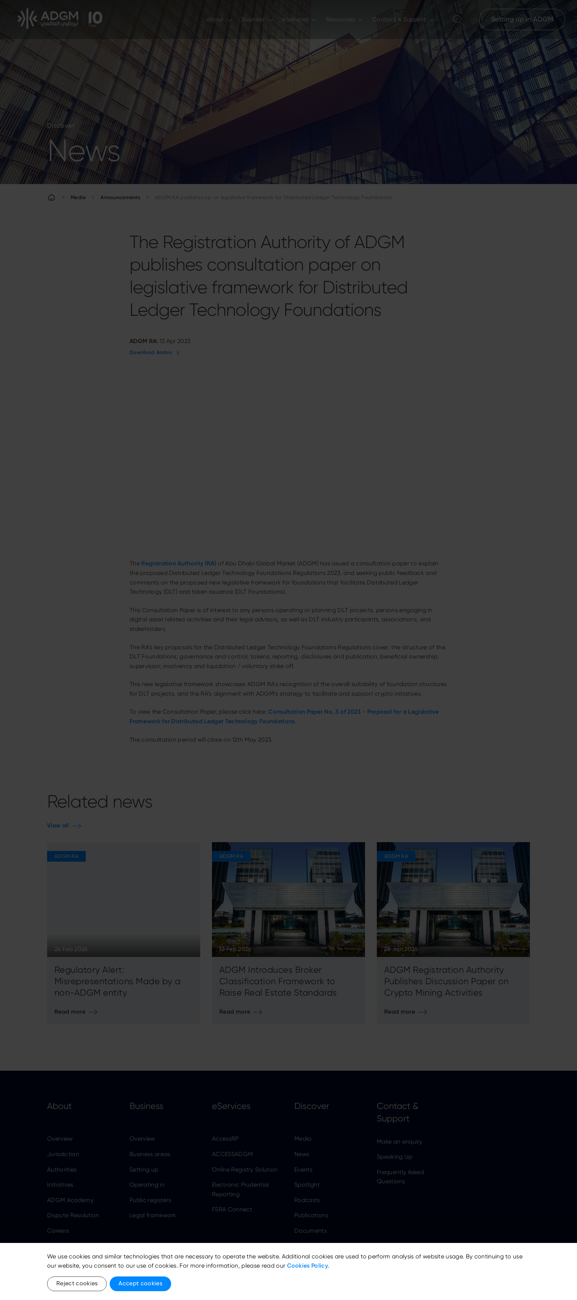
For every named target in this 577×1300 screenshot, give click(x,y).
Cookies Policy (307, 1265)
